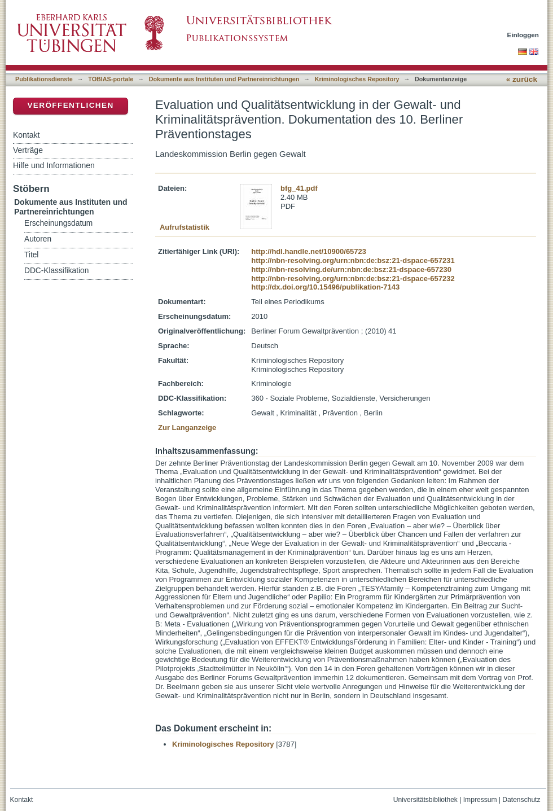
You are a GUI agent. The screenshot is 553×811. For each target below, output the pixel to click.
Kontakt (26, 134)
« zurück (521, 79)
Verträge (28, 150)
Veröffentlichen (70, 105)
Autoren (37, 239)
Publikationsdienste (44, 79)
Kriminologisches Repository (357, 79)
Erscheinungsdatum (58, 223)
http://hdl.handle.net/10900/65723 (308, 251)
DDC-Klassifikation (56, 270)
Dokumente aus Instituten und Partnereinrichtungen (224, 79)
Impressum (480, 800)
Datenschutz (521, 800)
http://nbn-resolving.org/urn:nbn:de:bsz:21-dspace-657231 (352, 260)
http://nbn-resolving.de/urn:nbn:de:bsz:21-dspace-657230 (351, 269)
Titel (31, 255)
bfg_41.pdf (299, 188)
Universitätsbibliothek (425, 800)
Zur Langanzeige (187, 427)
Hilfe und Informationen (54, 165)
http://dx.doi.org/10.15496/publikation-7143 (325, 287)
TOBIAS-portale (110, 79)
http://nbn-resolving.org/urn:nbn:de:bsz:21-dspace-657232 (352, 278)
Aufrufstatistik (184, 227)
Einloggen (523, 34)
